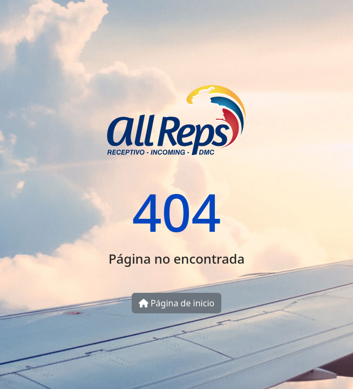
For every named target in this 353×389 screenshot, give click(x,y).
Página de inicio (176, 303)
